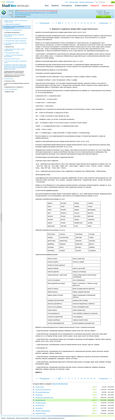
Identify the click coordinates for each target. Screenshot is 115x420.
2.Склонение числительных (12, 29)
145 (93, 400)
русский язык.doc (40, 400)
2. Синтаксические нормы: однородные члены (15, 58)
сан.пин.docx (39, 408)
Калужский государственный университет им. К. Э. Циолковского (36, 12)
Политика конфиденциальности (55, 418)
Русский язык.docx (40, 402)
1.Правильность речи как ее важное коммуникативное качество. (14, 72)
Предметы (55, 5)
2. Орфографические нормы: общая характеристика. (14, 46)
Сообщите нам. (54, 10)
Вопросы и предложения (86, 2)
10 (81, 23)
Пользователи (67, 5)
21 (93, 387)
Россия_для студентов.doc (43, 389)
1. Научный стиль (9, 43)
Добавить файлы (81, 5)
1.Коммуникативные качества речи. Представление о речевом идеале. (14, 68)
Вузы (47, 5)
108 (93, 413)
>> (111, 23)
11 (85, 23)
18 (93, 408)
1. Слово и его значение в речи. (13, 27)
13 (91, 23)
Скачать (103, 16)
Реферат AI (95, 5)
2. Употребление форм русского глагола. (15, 35)
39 (93, 389)
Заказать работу (108, 5)
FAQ (66, 2)
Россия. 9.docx (39, 387)
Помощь (3, 418)
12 (88, 23)
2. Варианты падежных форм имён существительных (14, 23)
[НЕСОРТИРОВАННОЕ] (22, 14)
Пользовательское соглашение (38, 418)
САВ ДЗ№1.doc (39, 405)
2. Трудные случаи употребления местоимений (13, 52)
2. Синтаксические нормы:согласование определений (15, 40)
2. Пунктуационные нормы (11, 49)
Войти (4, 2)
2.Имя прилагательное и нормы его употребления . (14, 32)
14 (94, 23)
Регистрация (10, 2)
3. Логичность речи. (9, 77)
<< (37, 23)
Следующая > (104, 23)
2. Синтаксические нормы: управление (15, 37)
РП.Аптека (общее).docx (42, 392)
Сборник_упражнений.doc (42, 410)
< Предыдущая (44, 23)
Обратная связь (73, 2)
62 (93, 410)
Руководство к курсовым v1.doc (44, 397)
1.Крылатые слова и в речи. (12, 55)
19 (93, 395)
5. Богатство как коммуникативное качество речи (16, 80)
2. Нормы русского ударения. (12, 21)
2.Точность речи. (8, 75)
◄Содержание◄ (1, 50)
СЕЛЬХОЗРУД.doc (40, 413)
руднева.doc (38, 395)
